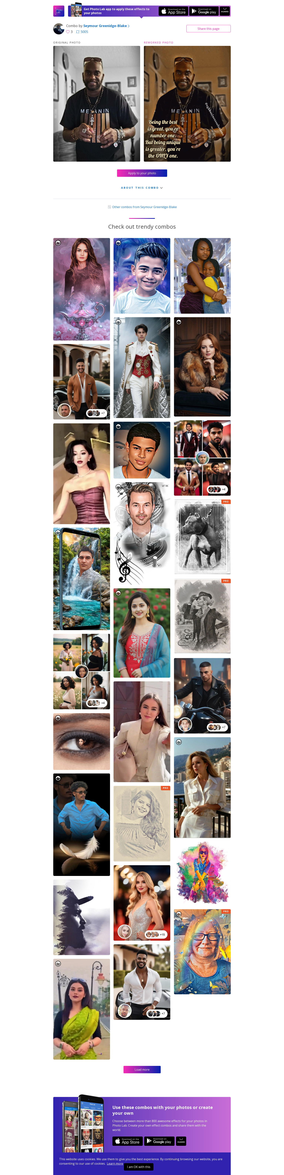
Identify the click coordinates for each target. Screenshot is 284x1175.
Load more (142, 1070)
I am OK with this (138, 1167)
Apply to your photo (142, 173)
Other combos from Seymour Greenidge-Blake (142, 207)
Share (208, 29)
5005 (82, 31)
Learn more (115, 1163)
